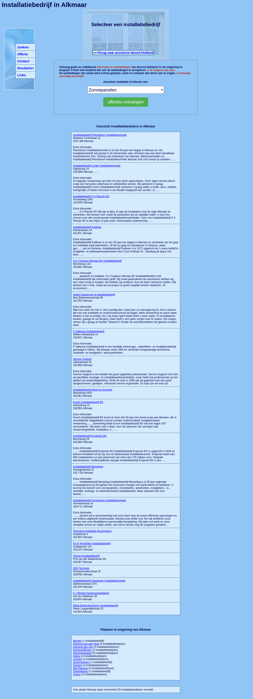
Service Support (82, 359)
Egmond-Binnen (82, 650)
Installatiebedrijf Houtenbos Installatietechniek (99, 500)
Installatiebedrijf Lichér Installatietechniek (97, 165)
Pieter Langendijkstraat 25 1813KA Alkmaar (95, 608)
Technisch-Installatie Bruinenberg (92, 531)
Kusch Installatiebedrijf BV (88, 402)
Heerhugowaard (82, 653)
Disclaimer (25, 68)
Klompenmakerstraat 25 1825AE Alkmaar (87, 571)
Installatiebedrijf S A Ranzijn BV (91, 196)
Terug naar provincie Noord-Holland (125, 52)
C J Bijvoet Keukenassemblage (91, 593)
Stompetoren (80, 671)
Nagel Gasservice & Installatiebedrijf (94, 294)
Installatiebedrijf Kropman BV (90, 435)
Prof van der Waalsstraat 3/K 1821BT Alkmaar (89, 559)
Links (21, 75)
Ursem (77, 674)
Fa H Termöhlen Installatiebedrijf (91, 543)
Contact (23, 61)
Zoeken (23, 47)
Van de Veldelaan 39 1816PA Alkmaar (91, 596)
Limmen (77, 659)
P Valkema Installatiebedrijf (88, 331)
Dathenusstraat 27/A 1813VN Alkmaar (99, 583)
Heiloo (76, 656)
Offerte (22, 54)
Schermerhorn (81, 662)
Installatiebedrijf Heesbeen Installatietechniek (99, 580)
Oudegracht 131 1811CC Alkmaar (91, 546)
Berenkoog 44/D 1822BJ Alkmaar (92, 392)
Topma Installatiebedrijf (86, 555)
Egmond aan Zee (83, 646)
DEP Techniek (81, 568)
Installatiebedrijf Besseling (88, 466)
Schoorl (77, 665)
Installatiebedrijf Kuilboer (87, 227)
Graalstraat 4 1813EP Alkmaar (92, 534)
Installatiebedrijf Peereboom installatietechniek (100, 135)
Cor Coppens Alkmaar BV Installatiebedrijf (97, 260)
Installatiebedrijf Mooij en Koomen (92, 389)
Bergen (77, 640)
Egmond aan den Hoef (86, 643)
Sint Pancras (80, 668)
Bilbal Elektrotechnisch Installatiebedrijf (95, 605)
